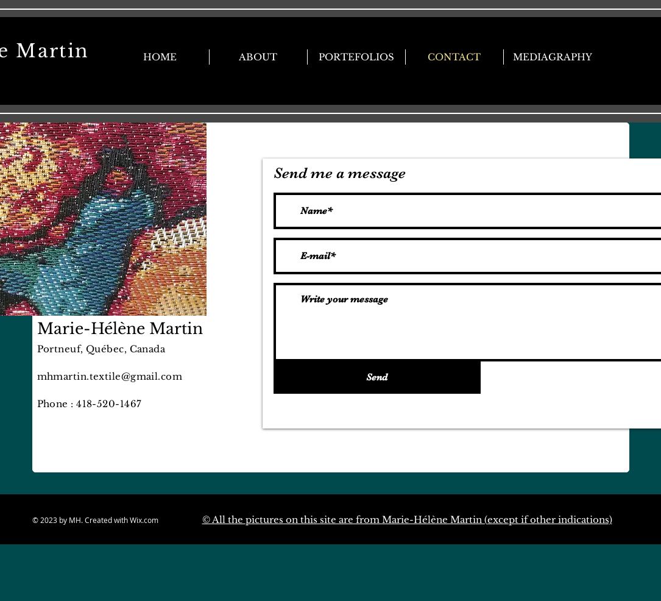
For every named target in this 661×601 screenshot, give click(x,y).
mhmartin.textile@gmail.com (110, 376)
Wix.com (166, 520)
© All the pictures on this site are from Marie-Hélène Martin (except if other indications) (407, 519)
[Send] (377, 377)
